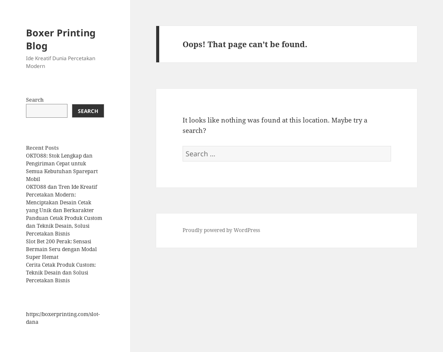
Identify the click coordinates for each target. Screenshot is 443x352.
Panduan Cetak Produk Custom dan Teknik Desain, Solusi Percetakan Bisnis (64, 225)
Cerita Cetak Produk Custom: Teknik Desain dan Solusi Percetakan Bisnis (61, 272)
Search (35, 99)
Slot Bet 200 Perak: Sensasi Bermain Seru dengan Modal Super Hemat (61, 249)
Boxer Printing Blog (61, 39)
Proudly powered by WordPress (221, 230)
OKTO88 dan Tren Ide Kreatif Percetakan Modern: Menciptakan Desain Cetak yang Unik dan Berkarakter (61, 198)
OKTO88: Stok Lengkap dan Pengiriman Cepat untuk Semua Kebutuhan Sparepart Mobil (62, 167)
